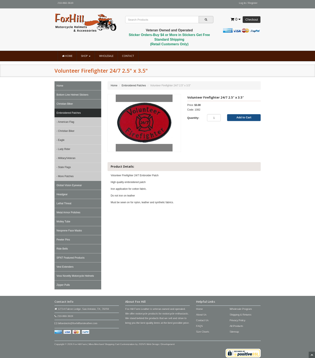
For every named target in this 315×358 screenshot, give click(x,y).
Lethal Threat (64, 203)
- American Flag (65, 121)
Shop (85, 56)
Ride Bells (62, 248)
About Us (201, 314)
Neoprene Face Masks (69, 230)
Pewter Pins (63, 239)
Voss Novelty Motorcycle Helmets (75, 275)
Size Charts (202, 331)
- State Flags (64, 167)
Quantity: (193, 117)
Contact (128, 56)
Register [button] (253, 3)
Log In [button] (242, 3)
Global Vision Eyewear (69, 185)
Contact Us (202, 320)
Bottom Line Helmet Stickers (72, 94)
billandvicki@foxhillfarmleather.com (77, 323)
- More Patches (65, 176)
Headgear (62, 194)
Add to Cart (243, 117)
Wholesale (106, 56)
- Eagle (61, 140)
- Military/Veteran (66, 158)
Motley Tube (63, 221)
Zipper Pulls (63, 284)
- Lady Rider (63, 149)
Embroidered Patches (69, 112)
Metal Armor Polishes (68, 212)
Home (67, 56)
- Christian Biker (65, 131)
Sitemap (234, 331)
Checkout (251, 19)
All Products (236, 326)
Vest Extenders (65, 266)
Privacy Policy (237, 320)
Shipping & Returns (240, 314)
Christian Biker (65, 103)
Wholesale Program (241, 309)
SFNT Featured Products (71, 257)
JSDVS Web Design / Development (156, 344)
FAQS (199, 326)
